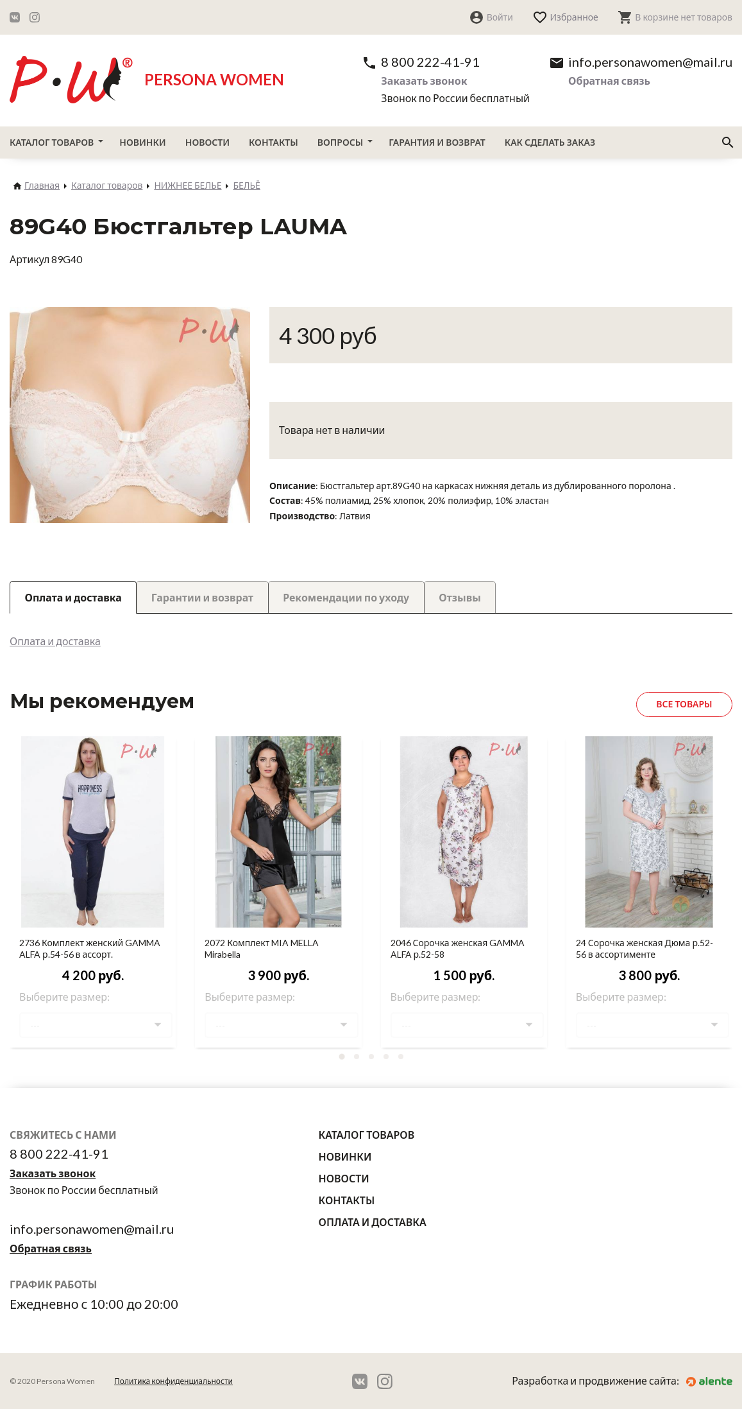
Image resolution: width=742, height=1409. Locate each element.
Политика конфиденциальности (173, 1381)
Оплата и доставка (55, 641)
